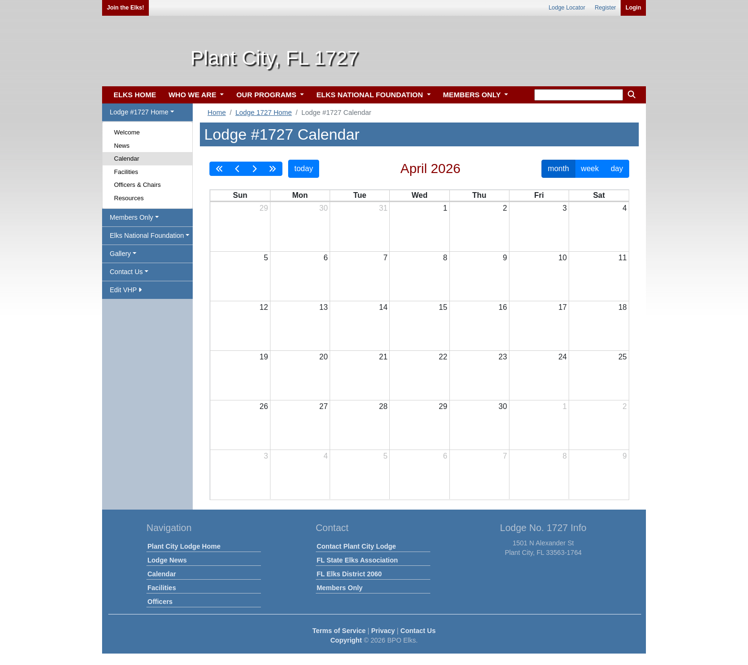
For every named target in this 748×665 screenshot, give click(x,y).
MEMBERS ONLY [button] (473, 95)
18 (622, 307)
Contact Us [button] (126, 272)
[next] (254, 169)
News (122, 145)
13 (323, 307)
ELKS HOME (135, 95)
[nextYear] (272, 169)
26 (264, 406)
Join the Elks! (125, 7)
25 (622, 357)
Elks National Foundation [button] (147, 235)
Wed (419, 195)
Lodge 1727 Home (263, 112)
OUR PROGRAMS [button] (267, 95)
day (617, 168)
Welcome (127, 132)
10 (562, 258)
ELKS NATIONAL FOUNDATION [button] (370, 95)
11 (622, 258)
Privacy (383, 630)
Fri (539, 195)
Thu (479, 195)
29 (264, 208)
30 (323, 208)
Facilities (126, 171)
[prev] (237, 169)
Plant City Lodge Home (183, 546)
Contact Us (418, 630)
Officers (160, 601)
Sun (240, 195)
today (303, 168)
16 (503, 307)
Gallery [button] (120, 253)
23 (503, 357)
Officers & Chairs (137, 184)
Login (633, 7)
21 (383, 357)
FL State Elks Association (357, 560)
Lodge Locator (567, 7)
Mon (300, 195)
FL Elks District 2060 (349, 574)
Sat (599, 195)
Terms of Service (339, 630)
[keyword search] (578, 95)
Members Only (340, 588)
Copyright (346, 640)
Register (605, 7)
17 (562, 307)
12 (264, 307)
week (590, 168)
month (558, 168)
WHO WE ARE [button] (193, 95)
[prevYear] (219, 169)
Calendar (126, 158)
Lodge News (167, 560)
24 (562, 357)
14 (383, 307)
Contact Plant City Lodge (356, 546)
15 (443, 307)
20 (323, 357)
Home (217, 112)
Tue (359, 195)
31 (383, 208)
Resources (129, 198)
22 (443, 357)
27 (323, 406)
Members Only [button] (131, 217)
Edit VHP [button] (126, 290)
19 (264, 357)
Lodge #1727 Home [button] (139, 112)
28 (383, 406)
